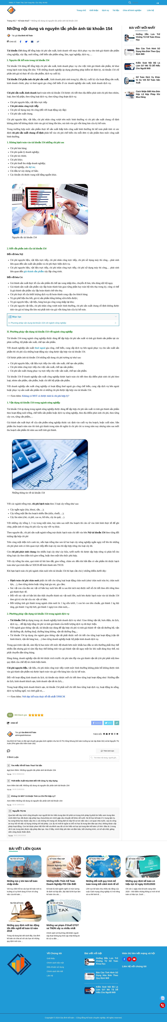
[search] (143, 2)
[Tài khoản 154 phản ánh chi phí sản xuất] (28, 79)
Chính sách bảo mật (55, 963)
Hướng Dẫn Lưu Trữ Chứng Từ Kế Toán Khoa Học (148, 37)
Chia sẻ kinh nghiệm (133, 10)
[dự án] (32, 167)
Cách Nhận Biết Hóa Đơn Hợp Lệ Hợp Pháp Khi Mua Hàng (148, 94)
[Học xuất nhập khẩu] (45, 702)
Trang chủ (81, 10)
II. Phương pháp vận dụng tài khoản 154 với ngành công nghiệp (37, 323)
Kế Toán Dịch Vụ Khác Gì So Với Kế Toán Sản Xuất (148, 80)
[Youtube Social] (134, 959)
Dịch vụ (105, 10)
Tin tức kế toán (16, 859)
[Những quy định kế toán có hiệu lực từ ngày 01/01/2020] (143, 866)
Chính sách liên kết (55, 971)
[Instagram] (115, 734)
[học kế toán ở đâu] (74, 681)
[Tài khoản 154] (14, 51)
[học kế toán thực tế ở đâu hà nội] (36, 137)
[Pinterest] (112, 734)
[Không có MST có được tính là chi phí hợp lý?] (45, 396)
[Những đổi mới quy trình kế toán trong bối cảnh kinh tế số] (103, 866)
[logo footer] (25, 964)
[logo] (11, 14)
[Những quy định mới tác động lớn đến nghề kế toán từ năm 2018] (24, 911)
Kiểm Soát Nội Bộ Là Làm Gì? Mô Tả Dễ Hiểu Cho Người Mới (148, 66)
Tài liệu (116, 10)
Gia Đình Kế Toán (25, 36)
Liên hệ (150, 10)
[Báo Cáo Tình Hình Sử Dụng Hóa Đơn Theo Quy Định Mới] (129, 52)
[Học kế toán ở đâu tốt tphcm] (101, 310)
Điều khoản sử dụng (55, 967)
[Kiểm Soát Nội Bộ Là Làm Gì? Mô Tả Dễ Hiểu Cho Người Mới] (129, 67)
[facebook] (104, 734)
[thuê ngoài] (40, 348)
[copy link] (37, 41)
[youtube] (117, 734)
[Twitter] (109, 734)
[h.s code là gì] (35, 536)
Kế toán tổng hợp (57, 859)
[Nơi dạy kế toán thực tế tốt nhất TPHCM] (43, 697)
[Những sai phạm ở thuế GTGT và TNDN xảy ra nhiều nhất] (64, 911)
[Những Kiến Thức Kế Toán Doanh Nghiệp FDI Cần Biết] (64, 866)
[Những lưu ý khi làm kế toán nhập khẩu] (24, 866)
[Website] (107, 734)
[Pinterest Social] (129, 959)
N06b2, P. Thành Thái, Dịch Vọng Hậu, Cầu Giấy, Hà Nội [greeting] (28, 3)
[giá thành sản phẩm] (34, 271)
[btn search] (157, 3)
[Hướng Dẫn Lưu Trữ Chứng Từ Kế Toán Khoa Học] (129, 38)
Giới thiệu (94, 10)
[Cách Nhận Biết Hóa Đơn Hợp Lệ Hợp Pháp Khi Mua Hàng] (129, 95)
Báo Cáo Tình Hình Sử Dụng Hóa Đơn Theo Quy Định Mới (148, 51)
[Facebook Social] (124, 959)
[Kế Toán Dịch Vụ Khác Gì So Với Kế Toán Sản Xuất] (129, 81)
